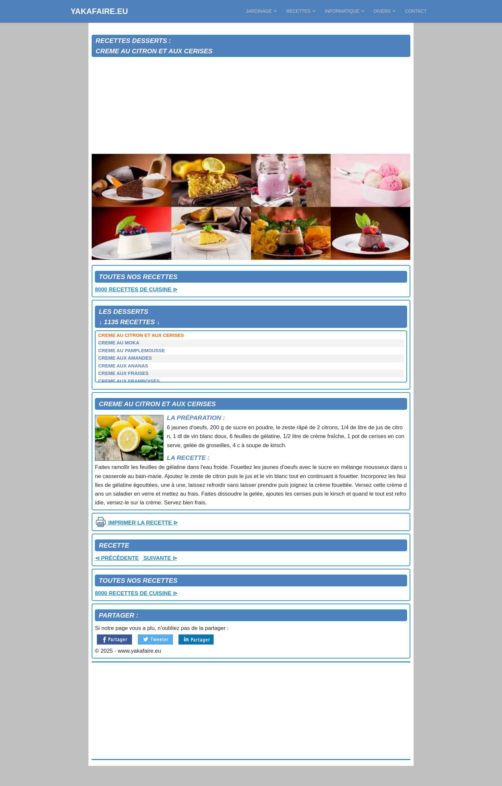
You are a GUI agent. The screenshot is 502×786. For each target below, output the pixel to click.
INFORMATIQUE (344, 11)
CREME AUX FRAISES (123, 373)
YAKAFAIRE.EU (99, 11)
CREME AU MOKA (118, 342)
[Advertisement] (251, 105)
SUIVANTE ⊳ (159, 558)
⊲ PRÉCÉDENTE (117, 558)
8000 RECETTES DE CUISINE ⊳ (136, 289)
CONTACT (416, 11)
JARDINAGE (261, 11)
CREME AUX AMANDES (125, 358)
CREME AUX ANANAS (123, 365)
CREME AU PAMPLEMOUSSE (131, 350)
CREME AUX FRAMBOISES (129, 381)
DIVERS (384, 11)
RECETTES (300, 11)
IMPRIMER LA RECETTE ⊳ (136, 523)
